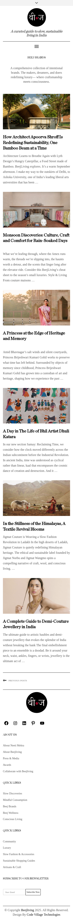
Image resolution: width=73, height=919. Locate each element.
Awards (7, 764)
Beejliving (27, 910)
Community (9, 841)
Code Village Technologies (43, 914)
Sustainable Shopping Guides (19, 860)
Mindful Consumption (15, 799)
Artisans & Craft (12, 867)
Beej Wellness (10, 812)
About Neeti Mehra (13, 745)
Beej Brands (9, 806)
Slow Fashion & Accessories (18, 854)
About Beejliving (12, 751)
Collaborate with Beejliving (18, 771)
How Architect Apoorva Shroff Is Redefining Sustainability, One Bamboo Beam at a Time (33, 142)
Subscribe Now (33, 892)
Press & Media (11, 758)
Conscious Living (12, 819)
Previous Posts (18, 681)
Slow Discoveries (12, 793)
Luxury (7, 847)
